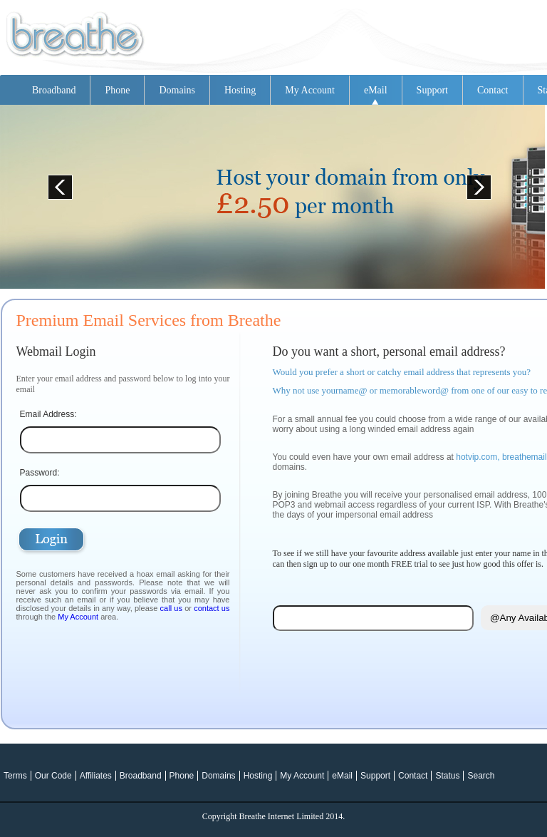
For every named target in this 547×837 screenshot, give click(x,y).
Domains (177, 90)
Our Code (53, 776)
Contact (493, 90)
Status (447, 776)
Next (474, 182)
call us (171, 608)
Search (480, 776)
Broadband (53, 90)
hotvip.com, (477, 457)
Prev (55, 182)
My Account (310, 90)
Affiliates (96, 776)
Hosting (240, 90)
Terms (15, 776)
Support (432, 90)
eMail (375, 90)
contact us (211, 608)
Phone (117, 90)
